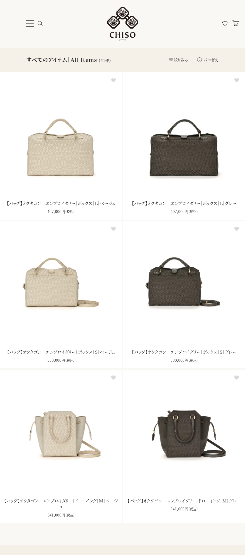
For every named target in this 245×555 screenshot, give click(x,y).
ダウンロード (139, 421)
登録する (221, 513)
